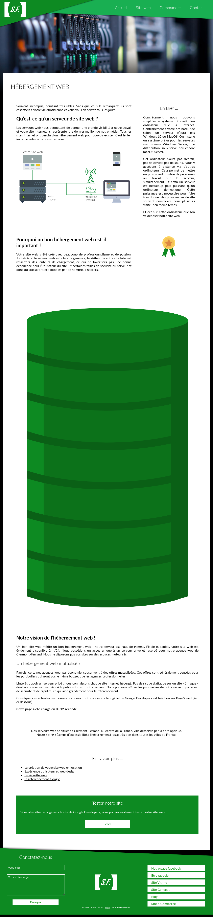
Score (107, 824)
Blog (154, 896)
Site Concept (160, 889)
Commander (170, 7)
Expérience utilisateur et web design (49, 771)
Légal (107, 907)
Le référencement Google (42, 779)
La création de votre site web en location (53, 767)
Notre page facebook (166, 868)
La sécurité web (35, 775)
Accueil (121, 7)
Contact (197, 7)
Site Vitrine (159, 882)
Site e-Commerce (163, 903)
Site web (143, 7)
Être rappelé (159, 875)
